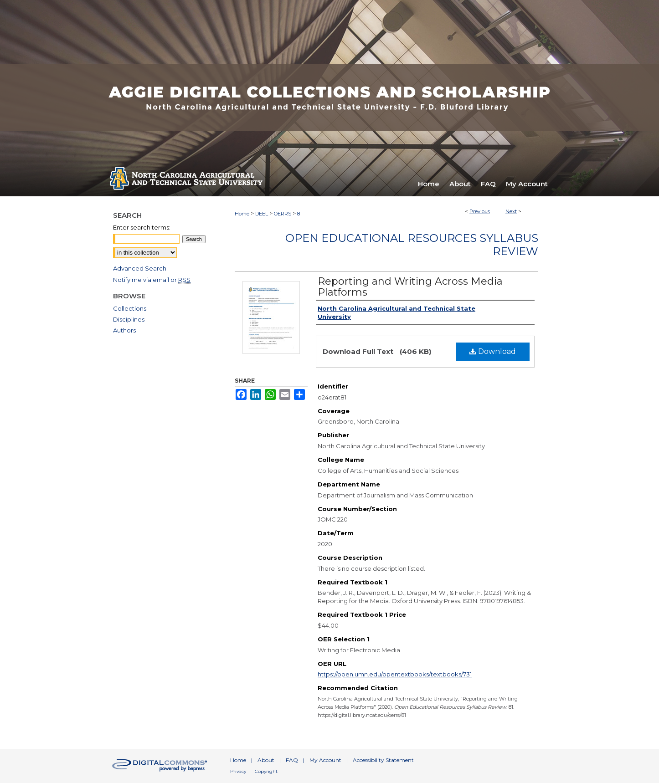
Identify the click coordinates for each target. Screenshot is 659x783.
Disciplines (128, 319)
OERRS (282, 213)
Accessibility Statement (383, 760)
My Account (325, 760)
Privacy (238, 771)
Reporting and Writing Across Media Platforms (410, 286)
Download (492, 351)
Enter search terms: (141, 227)
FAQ (292, 760)
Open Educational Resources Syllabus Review (411, 244)
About (265, 760)
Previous (479, 211)
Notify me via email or (151, 279)
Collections (129, 308)
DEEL (261, 213)
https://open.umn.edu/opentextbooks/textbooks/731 (395, 674)
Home (242, 213)
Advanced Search (139, 268)
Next (511, 211)
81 (299, 213)
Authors (124, 330)
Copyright (266, 771)
